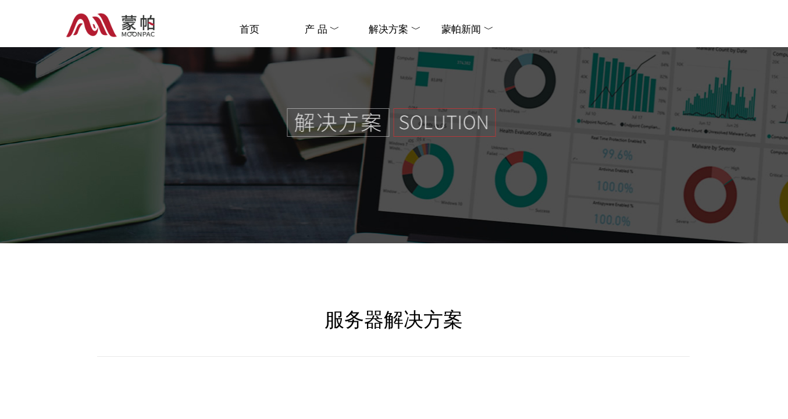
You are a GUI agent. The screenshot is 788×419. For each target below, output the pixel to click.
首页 (249, 29)
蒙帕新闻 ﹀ (467, 29)
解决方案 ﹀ (394, 29)
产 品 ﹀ (322, 29)
